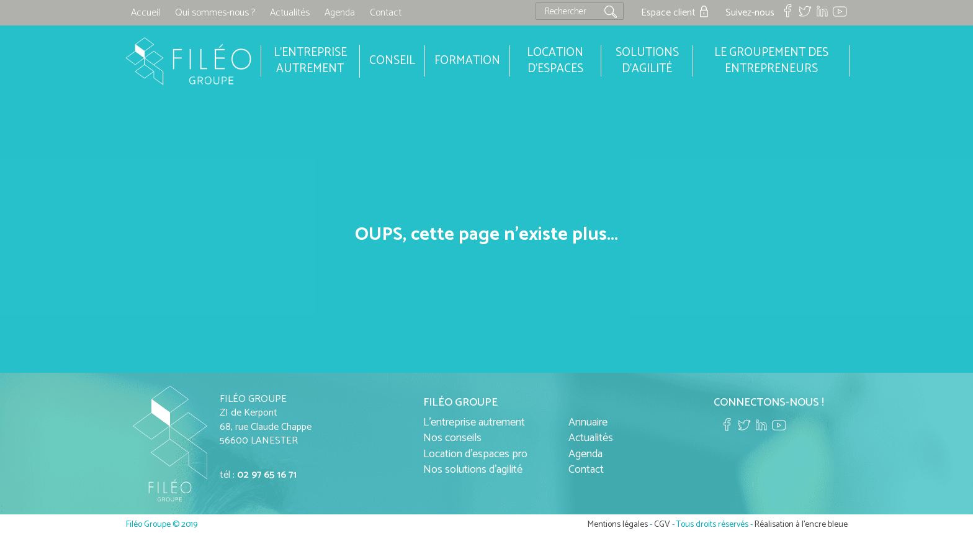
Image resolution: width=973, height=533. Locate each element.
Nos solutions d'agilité (472, 469)
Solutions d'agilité (647, 60)
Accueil (145, 12)
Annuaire (588, 422)
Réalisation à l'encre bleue (801, 524)
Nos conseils (452, 438)
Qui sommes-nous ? (215, 12)
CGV (662, 524)
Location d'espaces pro (475, 454)
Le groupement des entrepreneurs (771, 60)
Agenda (340, 12)
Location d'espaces (555, 60)
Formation (467, 60)
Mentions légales (618, 524)
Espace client (668, 12)
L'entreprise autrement (474, 422)
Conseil (392, 60)
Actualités (290, 12)
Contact (385, 12)
